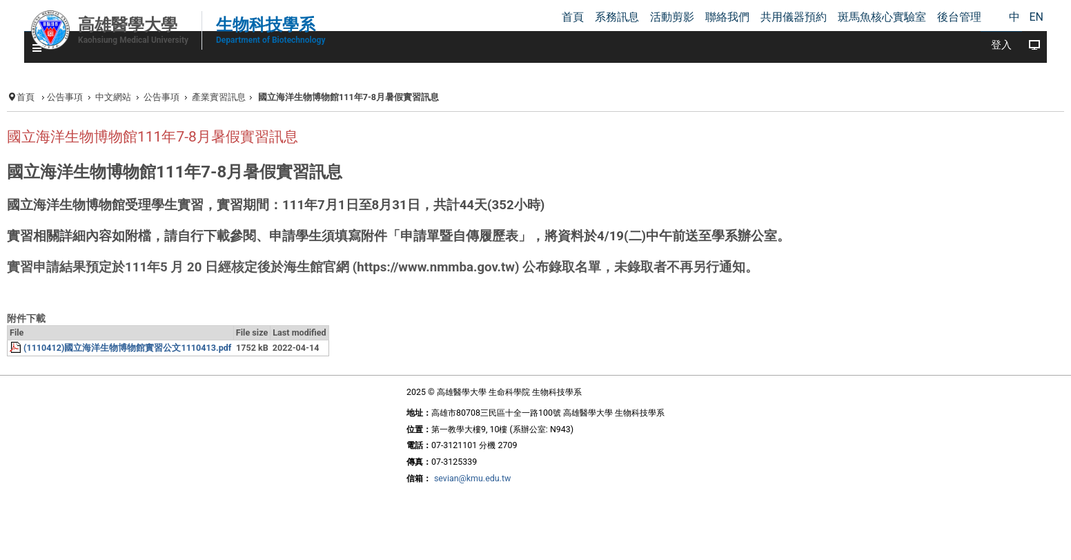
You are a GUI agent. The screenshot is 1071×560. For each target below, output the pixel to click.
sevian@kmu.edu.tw (472, 478)
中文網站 (113, 97)
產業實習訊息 (219, 97)
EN (1036, 16)
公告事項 (65, 97)
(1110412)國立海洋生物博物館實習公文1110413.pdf (127, 347)
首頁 (26, 97)
